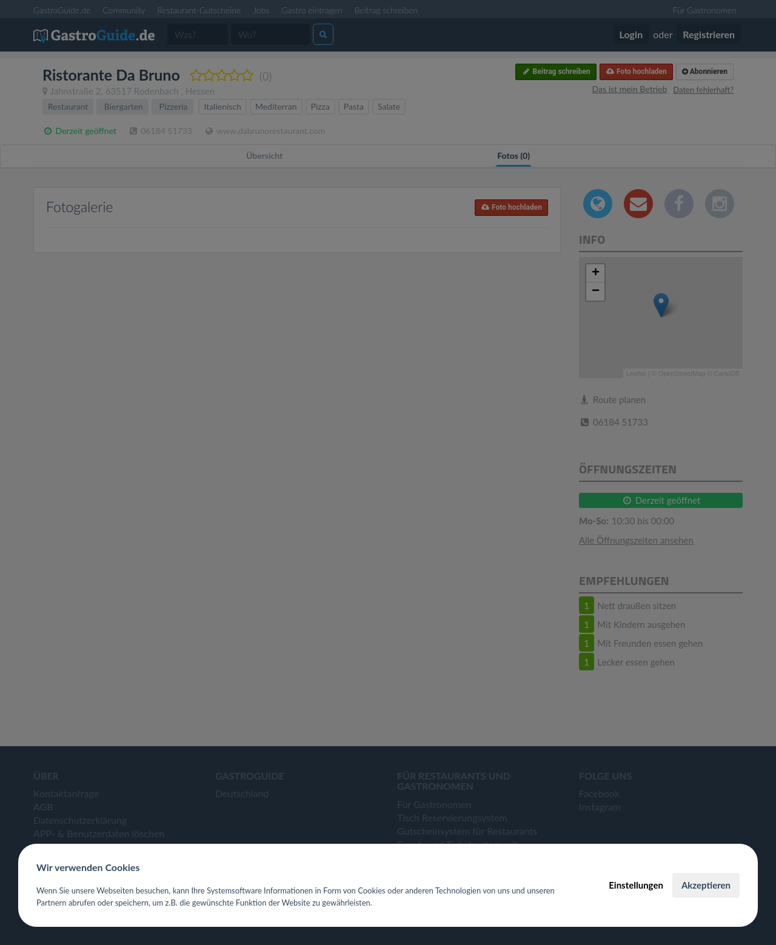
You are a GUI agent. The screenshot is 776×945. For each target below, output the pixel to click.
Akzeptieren (706, 885)
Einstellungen (636, 885)
